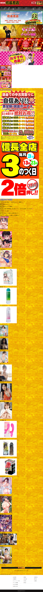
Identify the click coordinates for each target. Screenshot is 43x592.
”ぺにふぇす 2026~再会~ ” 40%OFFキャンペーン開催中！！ (11, 202)
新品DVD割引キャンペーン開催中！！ (7, 206)
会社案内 (5, 8)
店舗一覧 (9, 8)
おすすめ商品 (34, 8)
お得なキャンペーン (28, 8)
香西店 (25, 577)
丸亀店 (35, 580)
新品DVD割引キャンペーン (5, 204)
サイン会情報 (14, 8)
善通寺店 (36, 577)
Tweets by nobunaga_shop (5, 574)
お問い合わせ (39, 8)
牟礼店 (25, 582)
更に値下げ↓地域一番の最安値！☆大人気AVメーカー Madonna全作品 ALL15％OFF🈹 (16, 208)
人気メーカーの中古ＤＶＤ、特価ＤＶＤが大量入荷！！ (10, 215)
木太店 (25, 580)
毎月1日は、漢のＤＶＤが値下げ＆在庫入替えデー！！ (10, 213)
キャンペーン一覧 (16, 580)
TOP (1, 7)
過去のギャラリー (20, 8)
